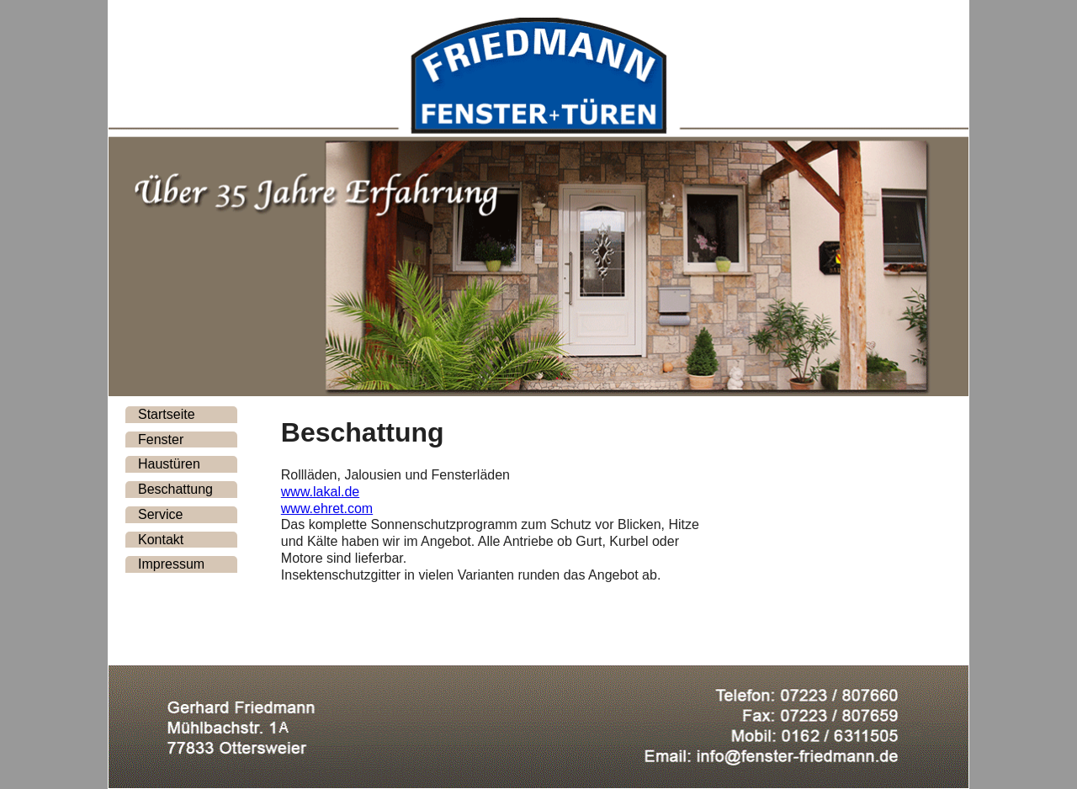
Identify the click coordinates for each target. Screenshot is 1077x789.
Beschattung (175, 489)
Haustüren (169, 464)
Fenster (160, 439)
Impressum (171, 564)
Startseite (166, 414)
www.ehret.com (327, 508)
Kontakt (160, 539)
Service (160, 514)
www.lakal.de (320, 492)
